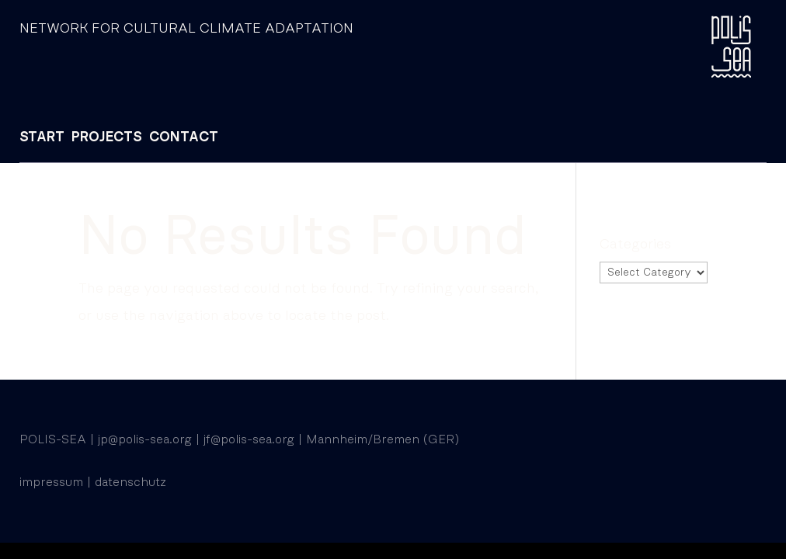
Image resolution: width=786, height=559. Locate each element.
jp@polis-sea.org (145, 439)
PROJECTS (106, 137)
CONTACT (183, 137)
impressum (51, 482)
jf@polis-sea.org (248, 439)
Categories (635, 245)
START (41, 137)
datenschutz (130, 482)
